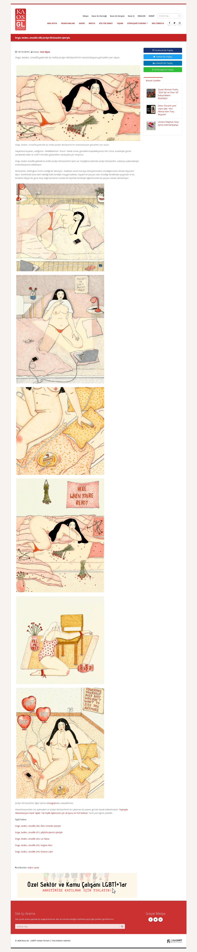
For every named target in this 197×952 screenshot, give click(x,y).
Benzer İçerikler (153, 80)
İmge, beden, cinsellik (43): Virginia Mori (33, 845)
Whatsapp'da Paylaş (162, 69)
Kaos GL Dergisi (117, 16)
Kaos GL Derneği (99, 16)
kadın (82, 23)
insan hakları (68, 23)
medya (92, 23)
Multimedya (158, 23)
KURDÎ (151, 16)
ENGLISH (141, 16)
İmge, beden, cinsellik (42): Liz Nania (32, 838)
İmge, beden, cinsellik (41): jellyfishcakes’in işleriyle (38, 832)
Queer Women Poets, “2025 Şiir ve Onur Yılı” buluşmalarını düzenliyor (168, 94)
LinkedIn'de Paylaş (163, 63)
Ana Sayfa (52, 23)
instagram (52, 803)
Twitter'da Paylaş (162, 56)
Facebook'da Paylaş (162, 50)
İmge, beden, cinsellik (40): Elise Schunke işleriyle (38, 825)
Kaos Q (131, 16)
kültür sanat (106, 23)
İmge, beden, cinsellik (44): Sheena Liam (34, 851)
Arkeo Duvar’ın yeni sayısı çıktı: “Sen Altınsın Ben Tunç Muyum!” (167, 110)
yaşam (120, 23)
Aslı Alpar (45, 51)
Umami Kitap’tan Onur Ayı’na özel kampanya (168, 123)
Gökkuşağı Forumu (136, 23)
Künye (85, 16)
